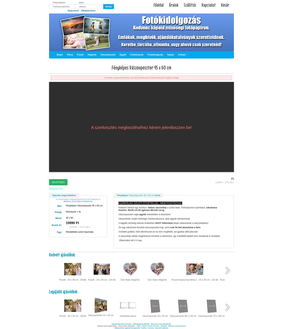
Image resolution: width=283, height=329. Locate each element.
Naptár (170, 54)
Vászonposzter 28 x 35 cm (155, 307)
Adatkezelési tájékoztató (107, 326)
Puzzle (80, 54)
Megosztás (56, 188)
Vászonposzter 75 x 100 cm (211, 307)
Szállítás (190, 5)
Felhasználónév (59, 3)
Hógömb (92, 54)
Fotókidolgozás (155, 54)
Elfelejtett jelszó (88, 11)
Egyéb (123, 54)
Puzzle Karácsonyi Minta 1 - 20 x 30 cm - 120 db (194, 270)
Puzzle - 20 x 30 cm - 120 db (102, 270)
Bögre (60, 54)
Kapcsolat (209, 5)
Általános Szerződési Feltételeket (78, 201)
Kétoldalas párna (128, 307)
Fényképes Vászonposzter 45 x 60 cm (141, 67)
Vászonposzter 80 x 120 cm (183, 307)
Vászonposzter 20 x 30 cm (101, 307)
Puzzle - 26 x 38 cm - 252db (72, 270)
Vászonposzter (108, 54)
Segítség (58, 182)
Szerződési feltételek (126, 326)
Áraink (173, 5)
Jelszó (81, 3)
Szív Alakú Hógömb (130, 270)
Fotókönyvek (136, 54)
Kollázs (182, 54)
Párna (70, 54)
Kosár (225, 5)
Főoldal (159, 5)
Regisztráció (73, 11)
